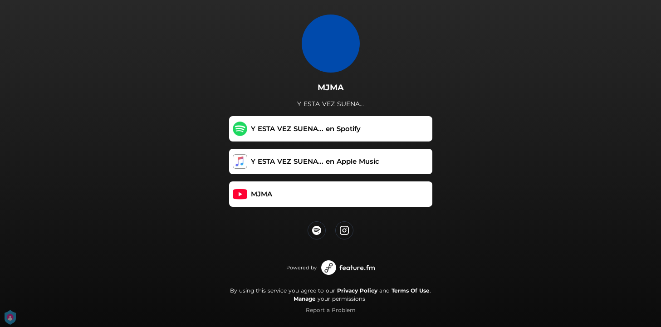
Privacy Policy (357, 290)
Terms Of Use (411, 290)
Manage (305, 298)
